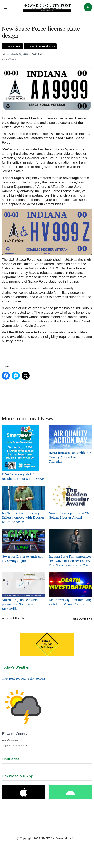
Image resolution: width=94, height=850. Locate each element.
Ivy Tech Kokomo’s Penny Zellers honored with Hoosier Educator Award (23, 504)
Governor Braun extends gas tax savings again (23, 546)
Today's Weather (16, 667)
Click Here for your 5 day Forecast (24, 678)
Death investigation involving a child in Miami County (70, 589)
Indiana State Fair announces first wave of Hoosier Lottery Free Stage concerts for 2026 (70, 548)
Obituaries (11, 759)
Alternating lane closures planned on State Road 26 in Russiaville (23, 591)
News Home (14, 46)
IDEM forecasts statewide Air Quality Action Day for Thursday (70, 444)
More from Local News (42, 46)
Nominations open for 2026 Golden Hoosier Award (70, 502)
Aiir (74, 838)
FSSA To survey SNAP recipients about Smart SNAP (23, 453)
